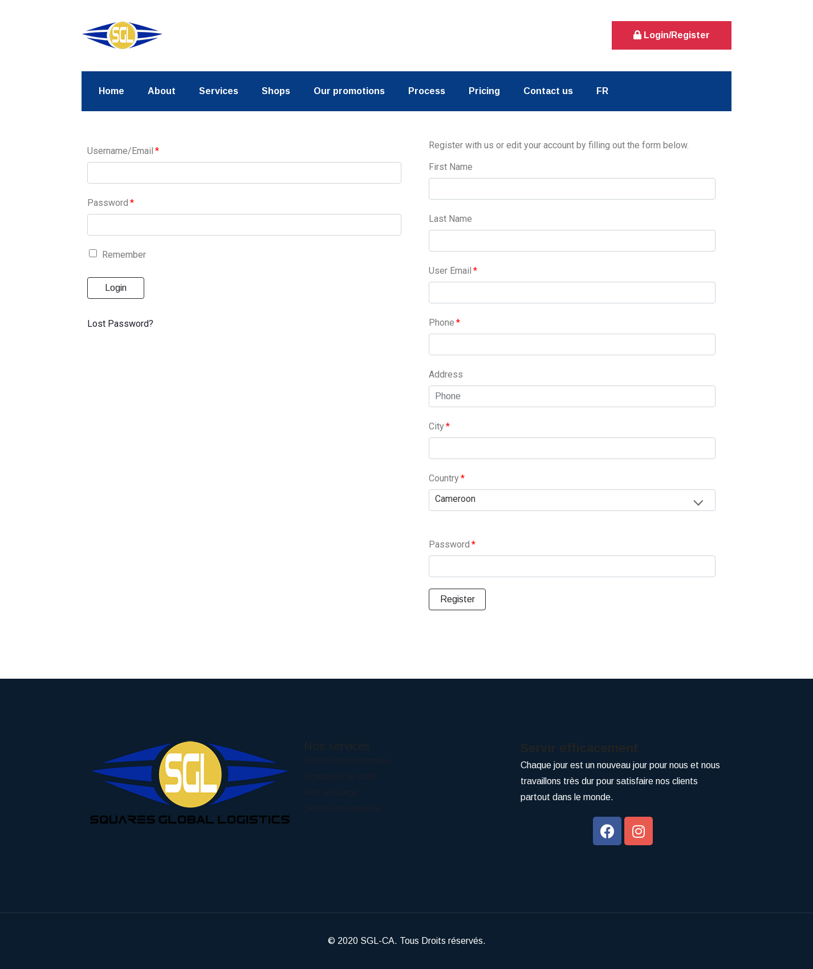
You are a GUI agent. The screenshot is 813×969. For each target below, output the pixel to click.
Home (111, 91)
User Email (453, 270)
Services (218, 91)
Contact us (548, 91)
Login (116, 288)
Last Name (450, 218)
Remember (117, 254)
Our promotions (349, 91)
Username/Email (123, 150)
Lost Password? (120, 323)
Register (457, 599)
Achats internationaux (347, 760)
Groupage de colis (340, 776)
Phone (444, 322)
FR (602, 91)
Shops (276, 91)
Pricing (484, 91)
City (439, 426)
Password (110, 202)
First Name (451, 166)
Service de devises (342, 808)
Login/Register (671, 35)
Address (446, 374)
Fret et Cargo (331, 792)
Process (426, 91)
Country (447, 478)
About (162, 91)
